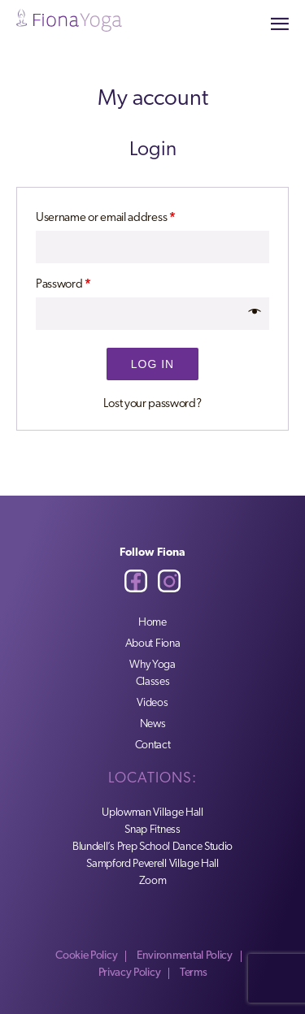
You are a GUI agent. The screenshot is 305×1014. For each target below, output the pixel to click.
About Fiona (153, 644)
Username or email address (106, 218)
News (153, 724)
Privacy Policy (129, 973)
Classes (153, 682)
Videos (152, 703)
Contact (153, 745)
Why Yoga (152, 665)
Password (63, 285)
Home (152, 623)
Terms (193, 973)
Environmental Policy (185, 956)
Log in (152, 364)
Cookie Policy (86, 956)
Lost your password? (152, 404)
